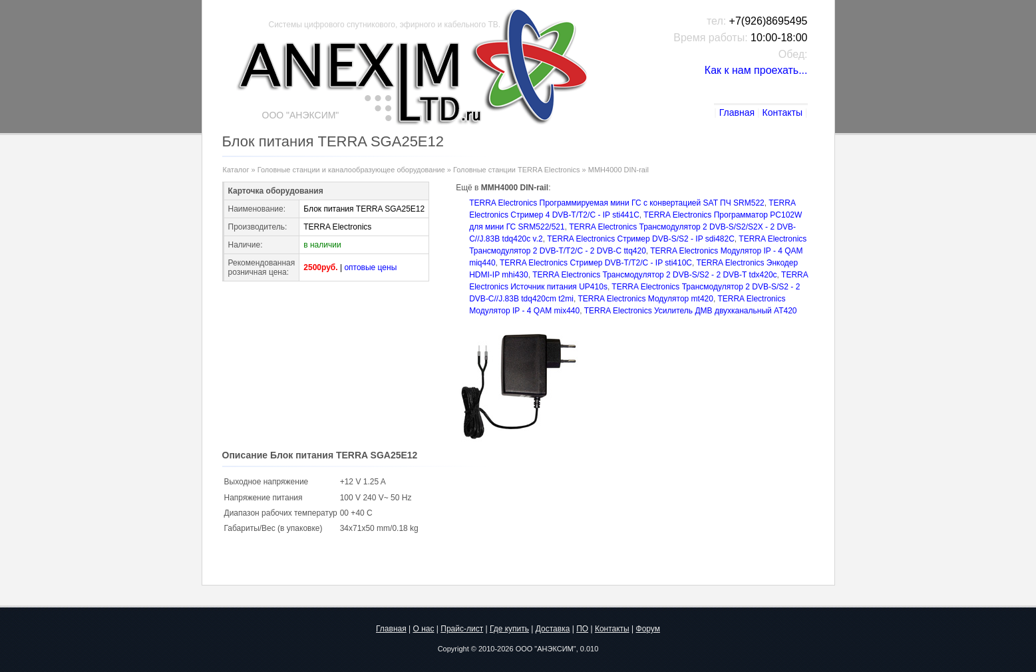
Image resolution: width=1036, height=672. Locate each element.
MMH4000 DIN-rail (618, 170)
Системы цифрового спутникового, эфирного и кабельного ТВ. (385, 24)
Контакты (782, 112)
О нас (423, 628)
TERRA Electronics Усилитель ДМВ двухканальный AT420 (690, 310)
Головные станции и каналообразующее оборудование (351, 170)
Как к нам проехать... (756, 70)
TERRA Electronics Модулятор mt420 (645, 298)
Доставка (553, 628)
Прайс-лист (461, 628)
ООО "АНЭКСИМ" (546, 649)
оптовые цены (370, 267)
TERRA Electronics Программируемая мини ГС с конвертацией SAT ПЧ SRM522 (617, 203)
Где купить (509, 628)
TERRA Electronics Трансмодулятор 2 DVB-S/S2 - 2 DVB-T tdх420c (654, 274)
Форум (648, 628)
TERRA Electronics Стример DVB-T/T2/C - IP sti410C (596, 262)
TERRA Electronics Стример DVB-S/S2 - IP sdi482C (641, 239)
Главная (737, 112)
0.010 (589, 649)
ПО (582, 628)
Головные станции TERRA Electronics (516, 170)
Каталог (236, 170)
